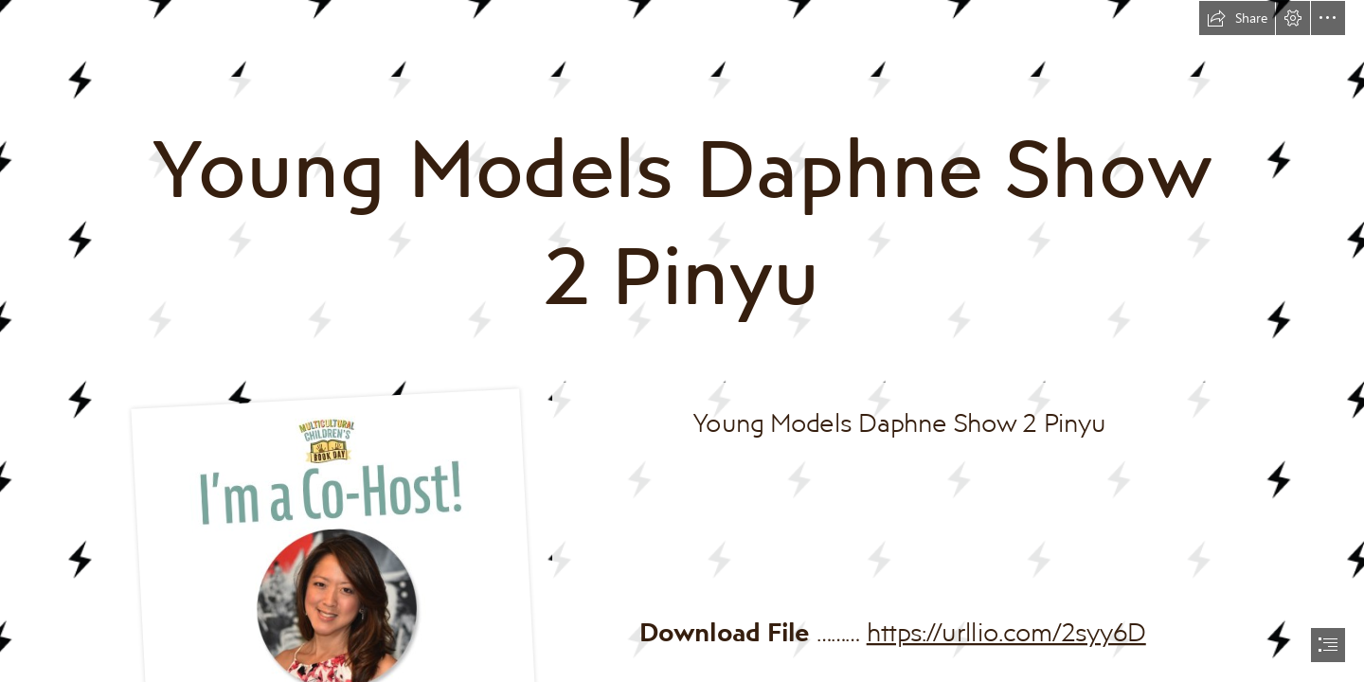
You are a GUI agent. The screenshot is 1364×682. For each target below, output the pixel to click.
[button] (1237, 18)
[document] (682, 341)
